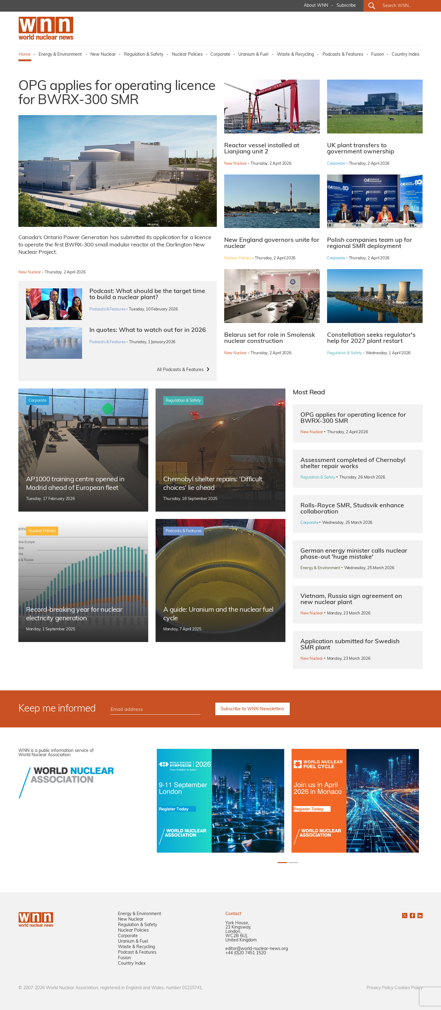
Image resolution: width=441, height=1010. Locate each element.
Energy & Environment (60, 54)
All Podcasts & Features (180, 370)
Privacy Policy (380, 988)
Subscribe (346, 5)
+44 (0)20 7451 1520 (245, 953)
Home (25, 54)
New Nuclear (103, 54)
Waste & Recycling (295, 54)
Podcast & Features (137, 952)
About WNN (316, 5)
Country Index (405, 54)
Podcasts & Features (342, 54)
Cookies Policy (408, 988)
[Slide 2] (293, 862)
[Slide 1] (282, 862)
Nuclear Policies (187, 54)
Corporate (220, 54)
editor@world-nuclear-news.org (256, 949)
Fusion (377, 54)
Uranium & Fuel (253, 54)
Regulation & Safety (143, 54)
